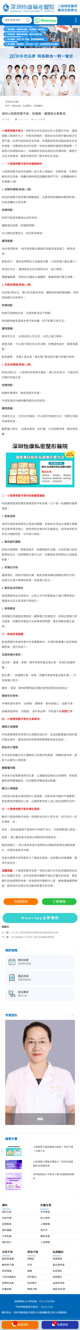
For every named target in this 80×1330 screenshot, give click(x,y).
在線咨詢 (60, 1324)
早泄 (29, 1265)
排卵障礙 (6, 1271)
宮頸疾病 (6, 1224)
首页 (7, 106)
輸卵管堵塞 (8, 1259)
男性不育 (32, 1252)
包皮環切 (32, 1283)
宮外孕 (43, 1230)
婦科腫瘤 (6, 1230)
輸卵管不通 (8, 1265)
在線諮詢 (21, 901)
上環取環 (45, 1224)
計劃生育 (45, 1205)
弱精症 (30, 1259)
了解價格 (59, 901)
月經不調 (6, 1218)
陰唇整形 (38, 106)
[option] (40, 1072)
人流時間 (45, 1242)
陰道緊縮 (57, 1259)
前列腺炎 (32, 1277)
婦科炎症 (6, 1212)
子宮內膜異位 (9, 1277)
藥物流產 (45, 1236)
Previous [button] (66, 1015)
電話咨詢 (20, 1324)
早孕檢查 (45, 1212)
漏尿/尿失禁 (59, 1289)
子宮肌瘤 (6, 1236)
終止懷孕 (45, 1218)
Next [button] (72, 1015)
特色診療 (16, 106)
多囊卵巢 (6, 1289)
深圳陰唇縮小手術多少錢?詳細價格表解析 (33, 937)
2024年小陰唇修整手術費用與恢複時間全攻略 (34, 933)
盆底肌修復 (59, 1283)
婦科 (4, 1205)
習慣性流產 (8, 1283)
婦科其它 (6, 1242)
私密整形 (27, 106)
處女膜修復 (59, 1265)
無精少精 (32, 1289)
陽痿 (29, 1271)
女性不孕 (7, 1252)
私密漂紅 (57, 1271)
